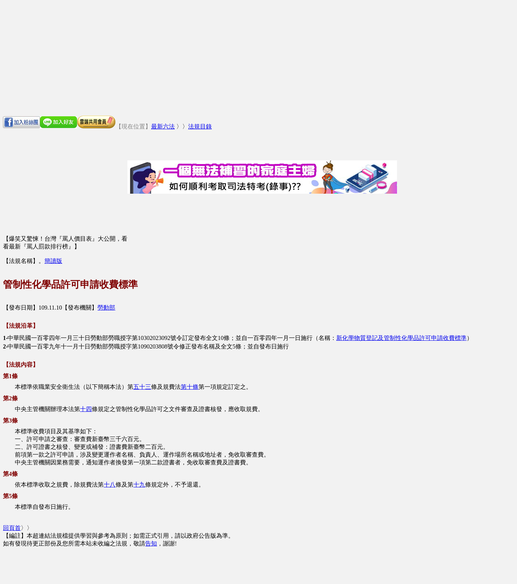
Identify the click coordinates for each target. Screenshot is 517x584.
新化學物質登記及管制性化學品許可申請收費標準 (401, 338)
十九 (139, 484)
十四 (86, 409)
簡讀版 (53, 261)
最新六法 (163, 126)
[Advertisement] (258, 58)
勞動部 (106, 307)
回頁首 (12, 528)
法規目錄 (200, 126)
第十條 (190, 387)
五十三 (142, 387)
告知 (151, 543)
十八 (110, 484)
